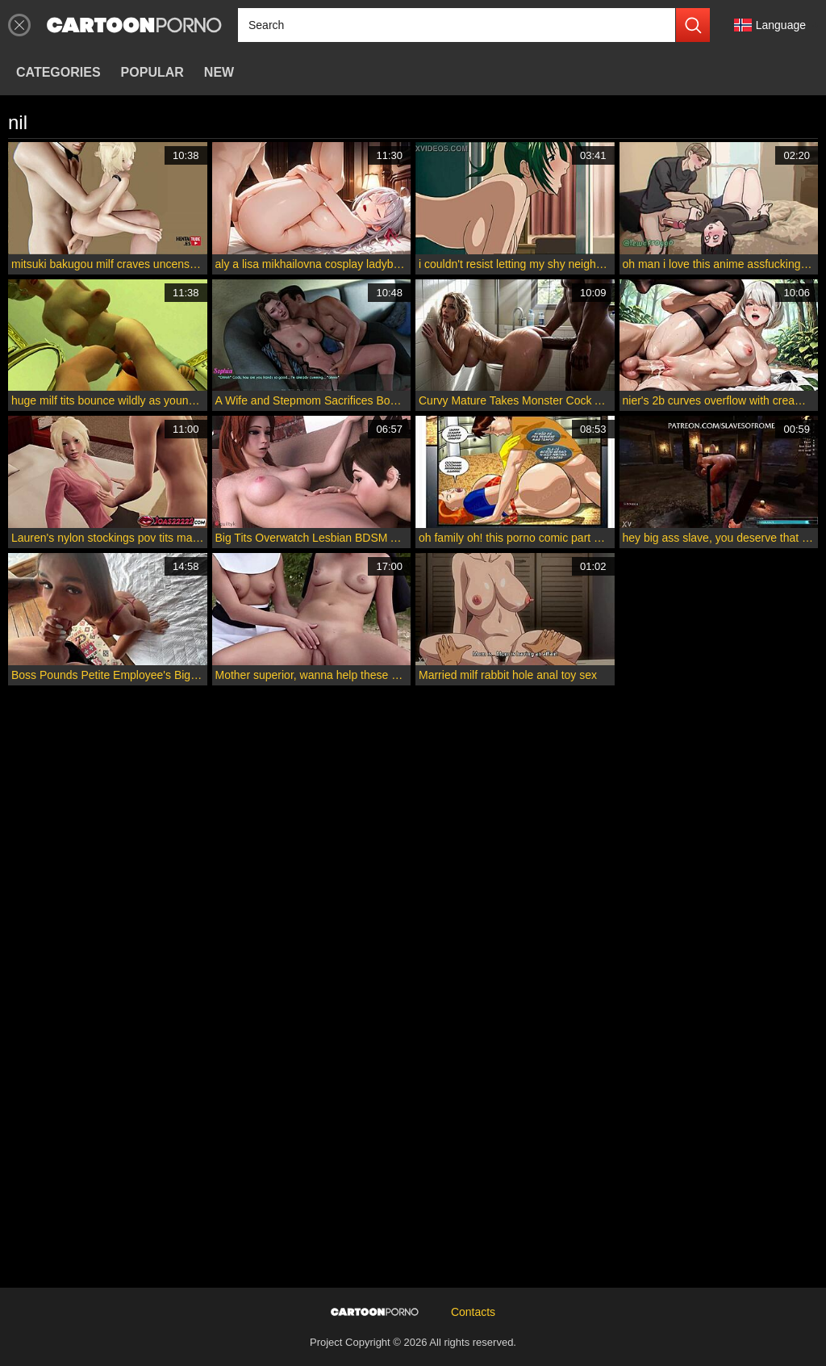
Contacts (473, 1311)
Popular (152, 72)
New (219, 72)
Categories (58, 72)
